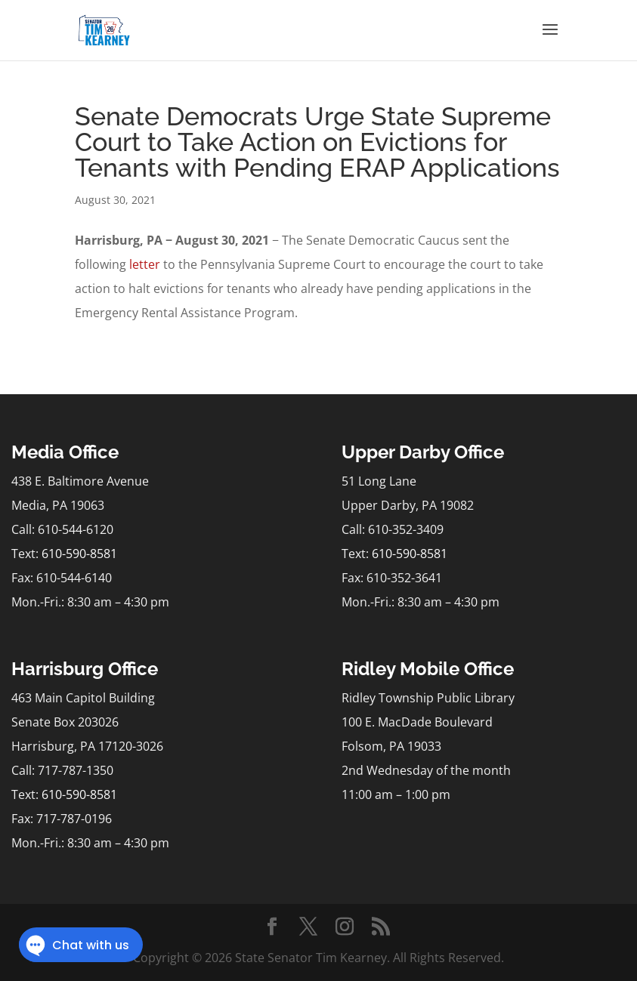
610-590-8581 (79, 553)
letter (144, 264)
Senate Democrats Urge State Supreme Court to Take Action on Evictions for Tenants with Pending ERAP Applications (317, 142)
